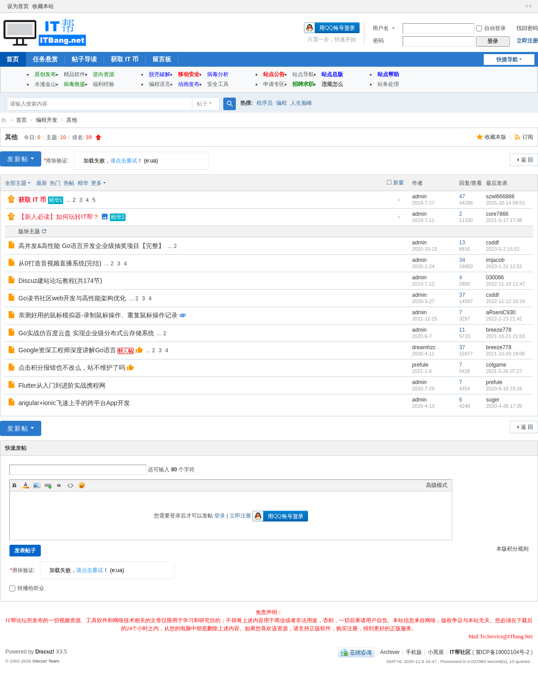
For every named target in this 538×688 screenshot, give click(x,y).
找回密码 (527, 28)
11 (462, 330)
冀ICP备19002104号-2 (502, 652)
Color (25, 485)
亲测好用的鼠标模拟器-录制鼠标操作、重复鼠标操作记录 (98, 315)
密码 (378, 41)
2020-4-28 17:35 (504, 406)
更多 (96, 183)
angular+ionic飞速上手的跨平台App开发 (74, 402)
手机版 (414, 652)
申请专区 (274, 84)
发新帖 (18, 158)
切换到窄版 (529, 6)
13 (462, 242)
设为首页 (18, 6)
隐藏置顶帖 (399, 202)
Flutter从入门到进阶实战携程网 (61, 385)
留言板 (161, 59)
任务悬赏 (45, 59)
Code (70, 485)
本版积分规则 (512, 549)
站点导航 (303, 74)
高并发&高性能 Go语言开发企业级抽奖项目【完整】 (91, 245)
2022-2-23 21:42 (504, 318)
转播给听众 (26, 588)
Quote (59, 485)
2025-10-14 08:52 (505, 202)
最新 (41, 183)
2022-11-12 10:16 (505, 301)
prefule (420, 365)
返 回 (527, 160)
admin (419, 196)
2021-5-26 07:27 (504, 371)
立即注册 (527, 41)
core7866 (497, 214)
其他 (71, 120)
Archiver (390, 652)
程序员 (264, 103)
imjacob (495, 260)
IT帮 (3, 120)
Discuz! (45, 652)
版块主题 (29, 231)
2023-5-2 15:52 (503, 249)
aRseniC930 (501, 312)
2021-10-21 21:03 (505, 336)
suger (492, 400)
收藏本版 (496, 137)
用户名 (381, 28)
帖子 (202, 104)
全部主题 (15, 183)
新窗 (398, 182)
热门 (55, 183)
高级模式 (436, 485)
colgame (496, 365)
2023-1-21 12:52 (504, 266)
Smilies (81, 485)
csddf (492, 242)
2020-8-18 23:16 (504, 388)
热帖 (69, 183)
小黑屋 (436, 652)
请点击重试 (123, 161)
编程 (281, 103)
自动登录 (491, 28)
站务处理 (388, 84)
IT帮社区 (460, 652)
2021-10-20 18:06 (505, 353)
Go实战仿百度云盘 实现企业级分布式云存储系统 (86, 333)
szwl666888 (500, 196)
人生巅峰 (301, 103)
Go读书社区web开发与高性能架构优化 (72, 298)
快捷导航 (507, 59)
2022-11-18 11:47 (505, 283)
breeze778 (499, 330)
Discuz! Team (45, 660)
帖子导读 (84, 59)
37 (462, 295)
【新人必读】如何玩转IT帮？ (58, 216)
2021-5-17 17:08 (504, 220)
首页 (21, 120)
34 (462, 260)
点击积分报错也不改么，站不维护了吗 (71, 367)
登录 (219, 516)
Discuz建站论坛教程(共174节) (60, 280)
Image (36, 485)
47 (462, 196)
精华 (83, 183)
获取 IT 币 (125, 59)
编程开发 (46, 120)
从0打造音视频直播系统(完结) (59, 263)
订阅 (527, 137)
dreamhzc (424, 347)
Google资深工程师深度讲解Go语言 (67, 350)
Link (47, 485)
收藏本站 (43, 6)
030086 (495, 277)
